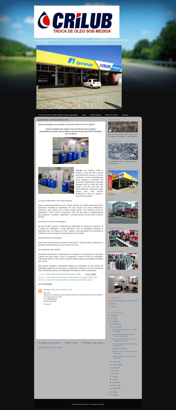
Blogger (101, 404)
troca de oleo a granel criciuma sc (58, 280)
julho (114, 370)
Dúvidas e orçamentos (119, 348)
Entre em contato (111, 115)
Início (84, 115)
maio (114, 376)
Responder (47, 304)
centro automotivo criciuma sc (57, 277)
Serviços (125, 115)
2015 (112, 392)
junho (114, 373)
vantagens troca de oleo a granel (81, 280)
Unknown (47, 290)
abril (114, 379)
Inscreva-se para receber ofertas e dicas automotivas (58, 115)
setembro (115, 365)
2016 (112, 321)
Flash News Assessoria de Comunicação (124, 300)
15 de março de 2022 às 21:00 (61, 290)
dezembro (116, 324)
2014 (112, 395)
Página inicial (71, 343)
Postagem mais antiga (92, 343)
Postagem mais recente (49, 343)
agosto (114, 368)
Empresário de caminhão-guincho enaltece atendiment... (123, 335)
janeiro (114, 388)
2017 (112, 318)
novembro (116, 327)
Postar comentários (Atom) (53, 347)
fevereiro (115, 385)
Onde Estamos (95, 115)
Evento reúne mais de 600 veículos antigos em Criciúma (124, 340)
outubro (115, 362)
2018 (112, 315)
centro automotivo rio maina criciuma (80, 277)
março (114, 382)
